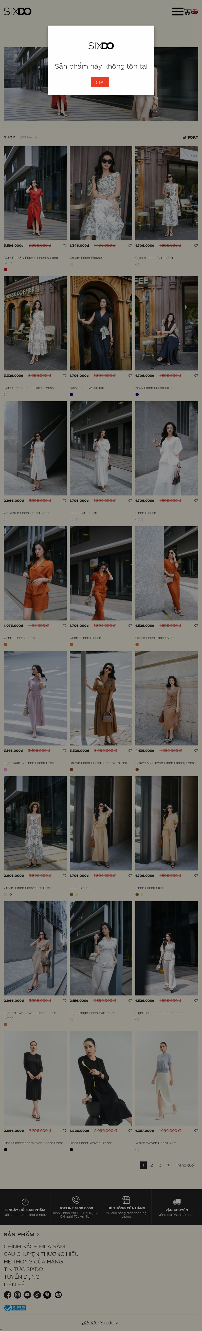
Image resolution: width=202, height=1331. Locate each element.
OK (100, 82)
